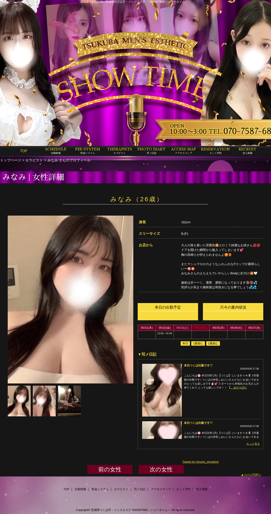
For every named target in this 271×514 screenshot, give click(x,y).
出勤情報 (80, 489)
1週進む (198, 343)
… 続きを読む (238, 387)
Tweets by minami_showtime (200, 461)
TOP (23, 151)
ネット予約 (183, 489)
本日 (185, 343)
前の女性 (109, 469)
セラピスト (34, 160)
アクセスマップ (161, 489)
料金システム (100, 489)
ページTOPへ (252, 474)
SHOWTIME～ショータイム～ (151, 510)
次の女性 (161, 469)
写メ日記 (139, 489)
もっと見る (253, 443)
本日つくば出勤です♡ (198, 365)
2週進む (213, 343)
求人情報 (202, 489)
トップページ (10, 160)
